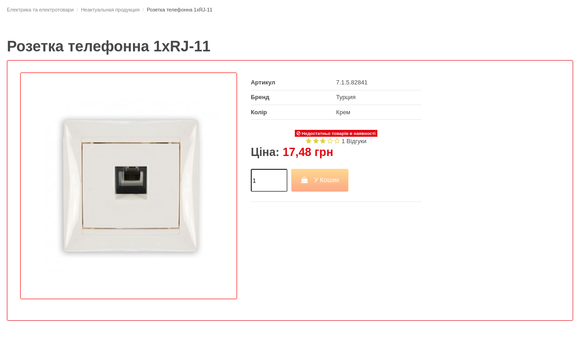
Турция (346, 97)
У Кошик (319, 180)
